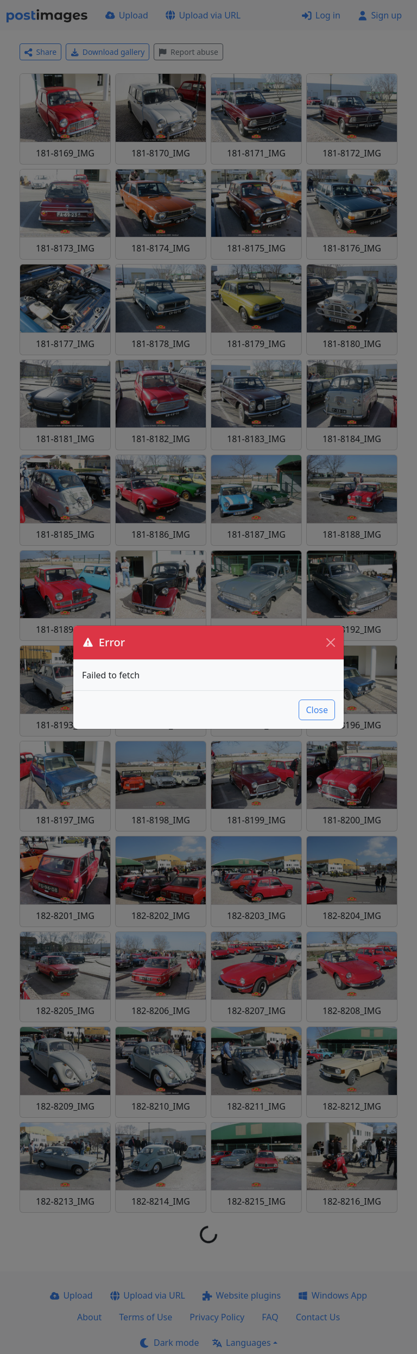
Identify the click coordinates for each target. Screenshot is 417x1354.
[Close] (330, 642)
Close (317, 710)
